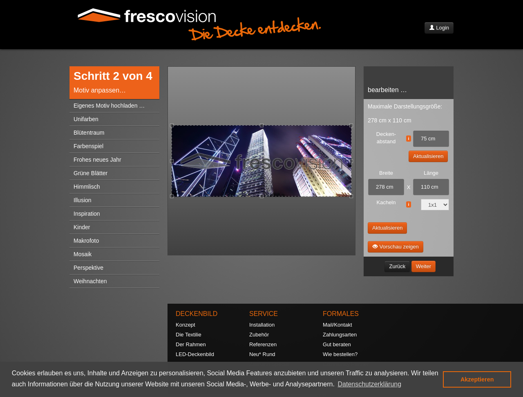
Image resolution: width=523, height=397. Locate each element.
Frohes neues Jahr (97, 159)
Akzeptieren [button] (477, 379)
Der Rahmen (191, 344)
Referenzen (263, 344)
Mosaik (83, 254)
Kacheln (386, 202)
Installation (262, 325)
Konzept (185, 325)
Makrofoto (86, 240)
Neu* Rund (262, 354)
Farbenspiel (88, 146)
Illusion (83, 200)
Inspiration (87, 213)
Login (439, 28)
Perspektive (88, 267)
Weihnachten (90, 281)
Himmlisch (87, 186)
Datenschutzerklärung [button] (370, 384)
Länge (431, 173)
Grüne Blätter (90, 173)
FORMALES (341, 313)
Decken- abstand (386, 137)
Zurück (397, 266)
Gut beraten (337, 344)
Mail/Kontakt (337, 325)
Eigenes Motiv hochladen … (109, 105)
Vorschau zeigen (395, 246)
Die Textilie (188, 335)
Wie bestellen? (340, 354)
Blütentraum (89, 132)
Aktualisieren (428, 156)
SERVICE (263, 313)
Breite (386, 173)
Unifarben (86, 119)
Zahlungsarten (340, 335)
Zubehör (259, 335)
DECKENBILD (196, 313)
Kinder (82, 227)
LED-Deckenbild (195, 354)
